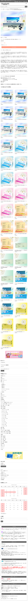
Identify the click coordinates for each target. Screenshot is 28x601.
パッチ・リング (4, 390)
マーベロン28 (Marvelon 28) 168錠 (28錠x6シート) (7, 119)
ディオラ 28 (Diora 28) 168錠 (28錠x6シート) (7, 185)
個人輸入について (3, 473)
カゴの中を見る (3, 466)
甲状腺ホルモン (3, 375)
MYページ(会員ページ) (4, 470)
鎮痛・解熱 (2, 427)
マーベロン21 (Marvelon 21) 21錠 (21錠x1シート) (21, 119)
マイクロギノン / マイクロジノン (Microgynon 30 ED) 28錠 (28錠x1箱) (21, 250)
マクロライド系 (4, 424)
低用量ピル (3, 386)
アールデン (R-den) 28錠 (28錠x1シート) (20, 283)
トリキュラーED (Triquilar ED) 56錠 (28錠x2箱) (7, 234)
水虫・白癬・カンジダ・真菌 (5, 405)
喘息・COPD (3, 428)
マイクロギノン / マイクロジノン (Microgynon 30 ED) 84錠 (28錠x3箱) (21, 267)
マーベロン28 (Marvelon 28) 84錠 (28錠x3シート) (21, 103)
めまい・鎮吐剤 (3, 437)
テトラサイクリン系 (4, 418)
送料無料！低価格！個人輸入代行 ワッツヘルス (8, 0)
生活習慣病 (2, 443)
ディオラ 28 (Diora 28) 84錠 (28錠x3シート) (21, 169)
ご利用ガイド (3, 472)
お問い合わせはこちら (5, 597)
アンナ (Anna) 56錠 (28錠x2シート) (5, 331)
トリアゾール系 (4, 415)
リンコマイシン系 (4, 425)
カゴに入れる (14, 47)
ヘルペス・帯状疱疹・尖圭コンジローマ (6, 402)
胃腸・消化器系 (3, 436)
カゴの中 (25, 1)
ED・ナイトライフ (3, 396)
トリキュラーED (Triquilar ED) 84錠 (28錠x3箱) (21, 234)
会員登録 (16, 1)
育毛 (1, 393)
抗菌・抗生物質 (3, 408)
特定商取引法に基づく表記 (5, 475)
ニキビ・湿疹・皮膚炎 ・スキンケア (6, 403)
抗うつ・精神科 (3, 440)
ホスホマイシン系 (4, 411)
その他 (2, 449)
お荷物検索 (2, 479)
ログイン (21, 1)
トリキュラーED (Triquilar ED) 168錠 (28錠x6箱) (7, 250)
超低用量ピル (3, 384)
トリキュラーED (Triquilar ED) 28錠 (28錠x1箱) (21, 217)
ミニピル (3, 383)
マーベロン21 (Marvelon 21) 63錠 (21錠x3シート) (21, 136)
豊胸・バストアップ (4, 380)
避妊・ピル (2, 381)
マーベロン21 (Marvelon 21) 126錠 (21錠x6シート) (7, 153)
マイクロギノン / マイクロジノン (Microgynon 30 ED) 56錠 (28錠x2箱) (7, 267)
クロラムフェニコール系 (5, 409)
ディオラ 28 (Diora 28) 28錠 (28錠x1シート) (21, 152)
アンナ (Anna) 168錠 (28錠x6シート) (6, 347)
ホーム (2, 469)
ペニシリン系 (3, 421)
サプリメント (3, 446)
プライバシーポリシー (4, 476)
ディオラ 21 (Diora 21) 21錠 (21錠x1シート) (21, 185)
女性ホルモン (3, 378)
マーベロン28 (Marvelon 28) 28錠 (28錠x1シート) (7, 103)
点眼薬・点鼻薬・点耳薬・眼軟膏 (6, 431)
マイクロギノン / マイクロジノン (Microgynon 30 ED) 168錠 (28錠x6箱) (7, 283)
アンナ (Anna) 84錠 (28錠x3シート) (19, 331)
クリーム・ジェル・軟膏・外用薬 (6, 433)
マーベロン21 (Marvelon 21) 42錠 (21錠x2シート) (7, 136)
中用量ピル (3, 387)
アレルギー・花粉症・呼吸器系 (5, 430)
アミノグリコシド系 (4, 412)
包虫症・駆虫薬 (3, 406)
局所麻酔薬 (2, 399)
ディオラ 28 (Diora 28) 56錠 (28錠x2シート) (7, 169)
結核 (1, 377)
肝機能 (2, 434)
